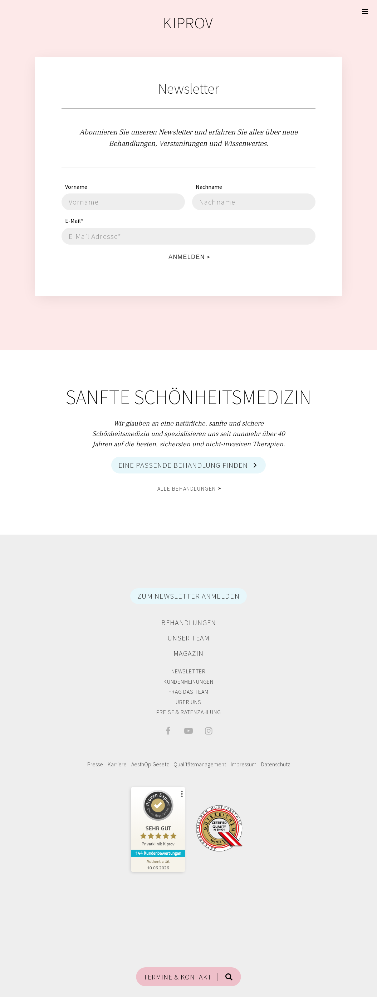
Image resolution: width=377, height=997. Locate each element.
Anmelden (186, 257)
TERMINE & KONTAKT (177, 976)
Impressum (243, 764)
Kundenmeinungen (188, 681)
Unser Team (188, 637)
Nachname (209, 186)
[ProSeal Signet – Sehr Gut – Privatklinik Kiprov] (158, 819)
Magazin (188, 653)
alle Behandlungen (186, 488)
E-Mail (74, 220)
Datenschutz (275, 764)
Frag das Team (188, 691)
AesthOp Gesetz (150, 764)
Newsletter (188, 671)
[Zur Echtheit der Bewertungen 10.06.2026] (158, 864)
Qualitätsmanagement (199, 764)
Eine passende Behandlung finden (183, 465)
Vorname (76, 186)
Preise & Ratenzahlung (188, 712)
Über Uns (188, 702)
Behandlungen (188, 622)
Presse (95, 764)
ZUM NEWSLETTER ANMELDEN (188, 596)
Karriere (117, 764)
